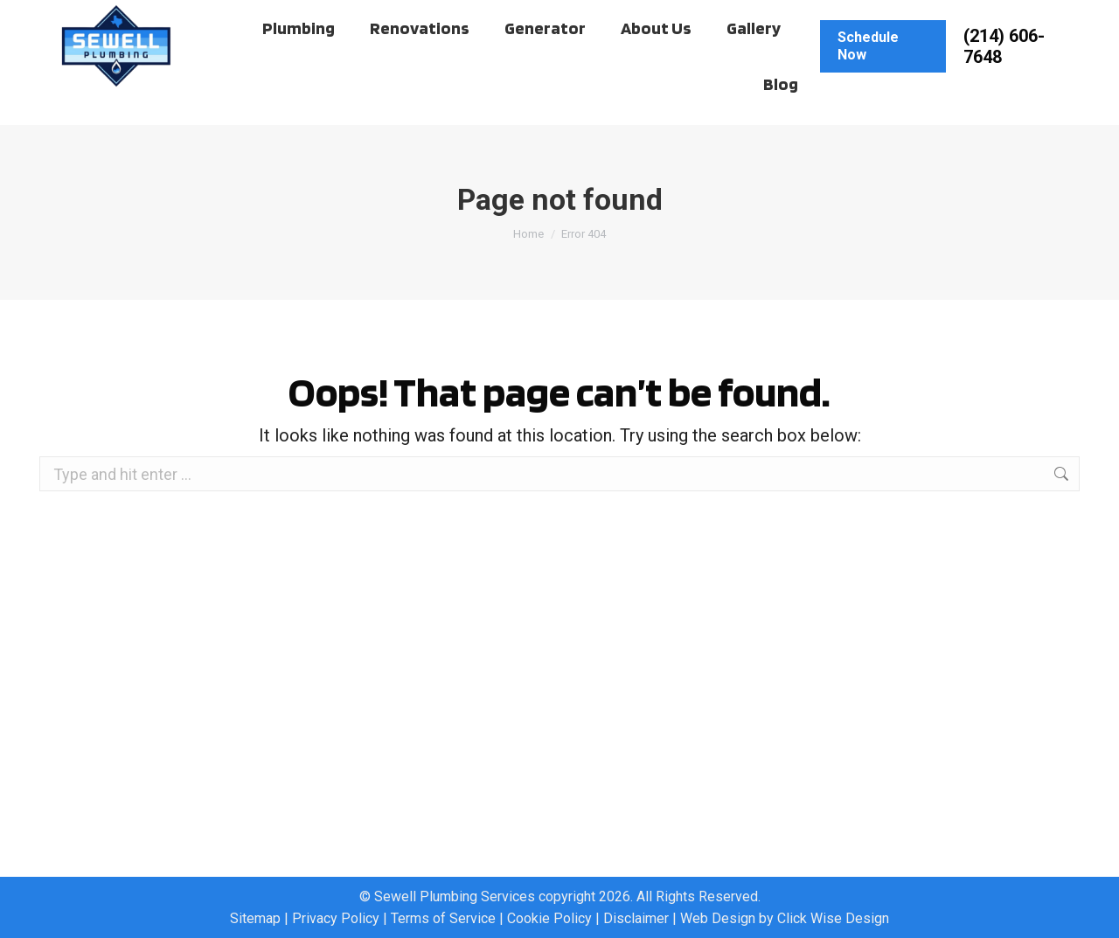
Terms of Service (443, 918)
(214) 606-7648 (1004, 80)
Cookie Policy (549, 918)
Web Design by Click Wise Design (784, 918)
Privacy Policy (335, 918)
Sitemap (255, 918)
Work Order (199, 17)
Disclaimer (636, 918)
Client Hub (103, 17)
